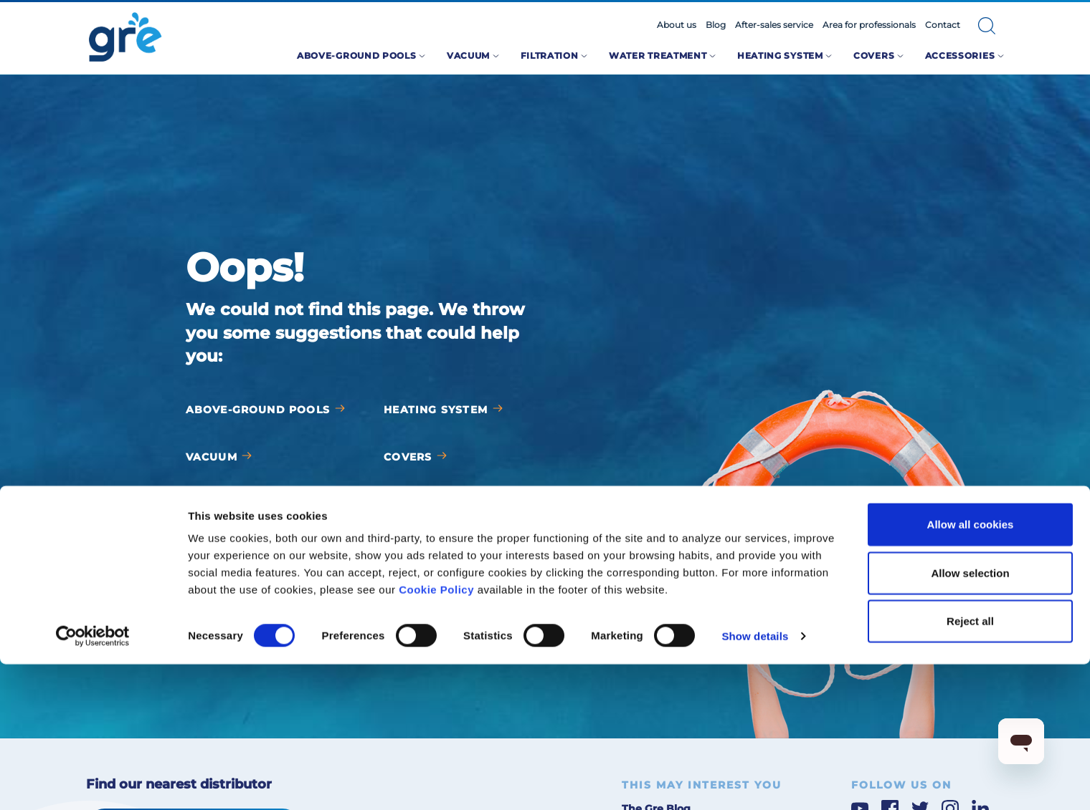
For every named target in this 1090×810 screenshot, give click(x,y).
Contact (942, 25)
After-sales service (774, 25)
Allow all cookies (970, 670)
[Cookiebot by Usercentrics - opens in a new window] (93, 782)
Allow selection (970, 719)
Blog (716, 25)
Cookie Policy (436, 735)
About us (676, 25)
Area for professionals (869, 25)
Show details (754, 782)
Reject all (970, 767)
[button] (987, 26)
